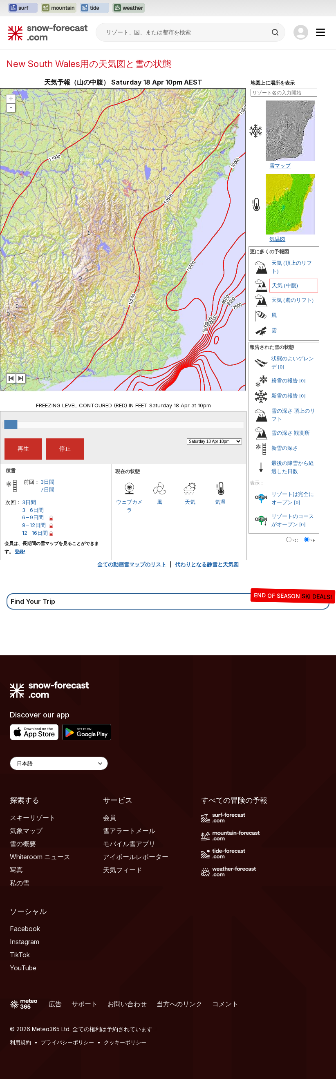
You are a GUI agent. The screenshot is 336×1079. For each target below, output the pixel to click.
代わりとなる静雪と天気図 (207, 564)
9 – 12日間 (34, 525)
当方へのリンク (179, 1004)
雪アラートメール (129, 831)
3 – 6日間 (33, 510)
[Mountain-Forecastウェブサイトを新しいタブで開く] (58, 8)
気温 (220, 501)
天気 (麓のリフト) (292, 300)
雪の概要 (23, 844)
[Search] (276, 32)
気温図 (277, 239)
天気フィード (122, 870)
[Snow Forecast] (47, 32)
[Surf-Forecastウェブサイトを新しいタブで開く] (23, 8)
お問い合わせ (127, 1004)
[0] (281, 367)
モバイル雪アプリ (129, 844)
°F (313, 540)
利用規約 (20, 1042)
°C (295, 540)
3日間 (47, 481)
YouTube (23, 968)
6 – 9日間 (33, 517)
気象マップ (26, 831)
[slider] (10, 424)
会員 (109, 817)
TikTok (20, 955)
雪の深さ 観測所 (290, 433)
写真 (16, 870)
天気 (190, 501)
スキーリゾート (33, 817)
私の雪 (19, 883)
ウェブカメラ (129, 505)
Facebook (25, 929)
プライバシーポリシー (67, 1042)
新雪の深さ (284, 448)
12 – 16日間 (35, 532)
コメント (225, 1004)
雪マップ (280, 165)
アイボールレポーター (135, 857)
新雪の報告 (284, 396)
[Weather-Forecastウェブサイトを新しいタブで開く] (128, 8)
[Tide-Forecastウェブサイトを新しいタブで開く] (94, 8)
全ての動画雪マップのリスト (131, 564)
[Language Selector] (59, 763)
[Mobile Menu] (320, 32)
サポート (85, 1004)
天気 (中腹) (285, 285)
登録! (20, 551)
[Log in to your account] (300, 32)
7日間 (47, 489)
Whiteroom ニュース (40, 857)
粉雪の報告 (284, 381)
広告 (55, 1004)
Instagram (24, 942)
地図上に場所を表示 (273, 83)
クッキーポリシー (125, 1042)
